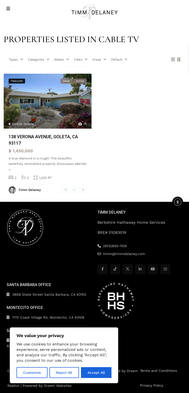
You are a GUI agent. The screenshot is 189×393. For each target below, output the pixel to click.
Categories (36, 59)
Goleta (17, 124)
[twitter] (128, 269)
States (59, 59)
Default (116, 59)
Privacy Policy (151, 385)
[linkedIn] (140, 269)
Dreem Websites (57, 386)
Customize (32, 373)
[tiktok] (115, 269)
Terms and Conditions (158, 371)
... (10, 169)
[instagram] (165, 269)
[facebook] (102, 269)
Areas (96, 59)
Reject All (64, 373)
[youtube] (153, 269)
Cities (78, 59)
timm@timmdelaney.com (124, 254)
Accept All (96, 373)
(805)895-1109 (115, 246)
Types (13, 59)
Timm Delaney (29, 190)
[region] (64, 355)
